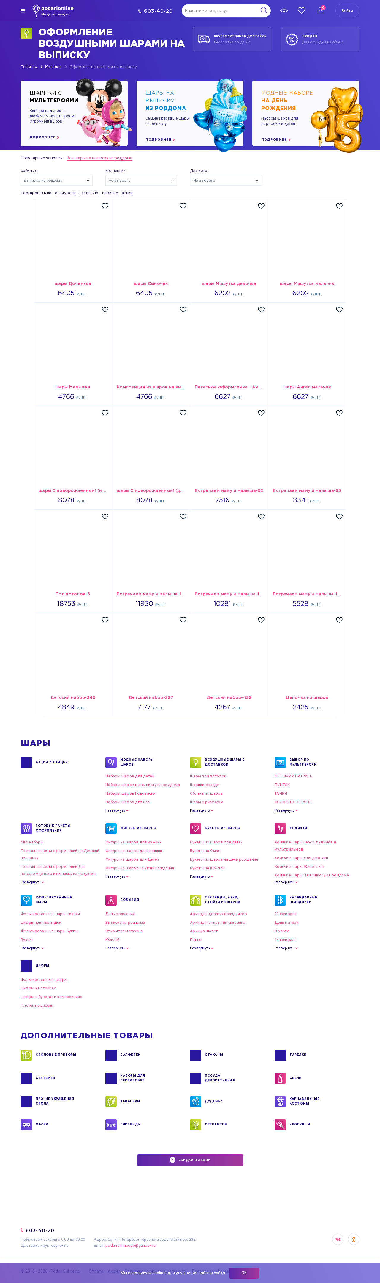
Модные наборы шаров (137, 762)
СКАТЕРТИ (45, 1078)
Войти (347, 10)
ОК (244, 1273)
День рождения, (120, 914)
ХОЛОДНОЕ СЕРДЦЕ (293, 802)
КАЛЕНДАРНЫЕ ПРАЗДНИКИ (303, 900)
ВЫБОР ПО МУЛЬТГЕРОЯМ (303, 762)
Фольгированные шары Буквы (50, 931)
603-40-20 (155, 11)
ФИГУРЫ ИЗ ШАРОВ (138, 828)
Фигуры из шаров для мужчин (133, 842)
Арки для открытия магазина (218, 922)
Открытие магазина (123, 931)
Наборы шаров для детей (129, 776)
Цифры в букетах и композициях (51, 997)
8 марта (282, 931)
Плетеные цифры (37, 1005)
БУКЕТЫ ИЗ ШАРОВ (222, 828)
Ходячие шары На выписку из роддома (312, 875)
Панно (196, 939)
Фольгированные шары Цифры (50, 914)
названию (89, 193)
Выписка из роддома (125, 922)
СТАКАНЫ (214, 1055)
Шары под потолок (208, 776)
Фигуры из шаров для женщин (133, 850)
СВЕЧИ (295, 1078)
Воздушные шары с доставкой (225, 762)
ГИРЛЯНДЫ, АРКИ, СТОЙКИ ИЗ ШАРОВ (222, 900)
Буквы (27, 939)
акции (127, 193)
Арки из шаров (204, 931)
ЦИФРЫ (42, 966)
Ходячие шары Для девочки (301, 858)
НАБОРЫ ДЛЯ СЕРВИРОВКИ (132, 1078)
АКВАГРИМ (130, 1101)
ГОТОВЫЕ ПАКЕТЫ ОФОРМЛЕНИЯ (53, 828)
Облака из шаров (206, 793)
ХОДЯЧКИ (298, 828)
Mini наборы (32, 842)
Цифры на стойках (38, 988)
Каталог (53, 67)
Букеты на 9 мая (205, 850)
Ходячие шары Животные (299, 866)
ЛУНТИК (282, 784)
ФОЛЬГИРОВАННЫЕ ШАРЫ (54, 900)
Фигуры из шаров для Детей (132, 859)
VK (337, 1239)
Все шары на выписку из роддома (99, 158)
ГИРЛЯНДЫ (130, 1124)
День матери (287, 922)
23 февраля (286, 914)
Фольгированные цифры (44, 979)
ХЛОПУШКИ (299, 1124)
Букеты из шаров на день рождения (224, 859)
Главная (29, 67)
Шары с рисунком (206, 802)
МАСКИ (42, 1124)
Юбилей (112, 939)
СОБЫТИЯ (129, 900)
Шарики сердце (204, 784)
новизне (110, 193)
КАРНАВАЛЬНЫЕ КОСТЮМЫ (304, 1101)
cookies (159, 1273)
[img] (23, 10)
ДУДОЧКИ (214, 1101)
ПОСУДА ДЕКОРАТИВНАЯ (220, 1078)
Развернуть (115, 810)
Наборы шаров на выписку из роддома (142, 784)
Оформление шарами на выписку (103, 67)
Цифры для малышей (41, 922)
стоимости (65, 193)
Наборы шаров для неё (127, 802)
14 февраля (286, 939)
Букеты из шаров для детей (216, 842)
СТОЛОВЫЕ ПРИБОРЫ (56, 1055)
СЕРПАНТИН (216, 1124)
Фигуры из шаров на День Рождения (139, 868)
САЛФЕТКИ (130, 1055)
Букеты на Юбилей (207, 868)
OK (353, 1239)
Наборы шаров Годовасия (130, 793)
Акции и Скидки (52, 762)
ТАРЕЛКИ (297, 1055)
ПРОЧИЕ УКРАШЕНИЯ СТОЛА (55, 1101)
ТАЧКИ (281, 793)
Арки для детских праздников (218, 914)
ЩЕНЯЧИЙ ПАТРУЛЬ (293, 776)
